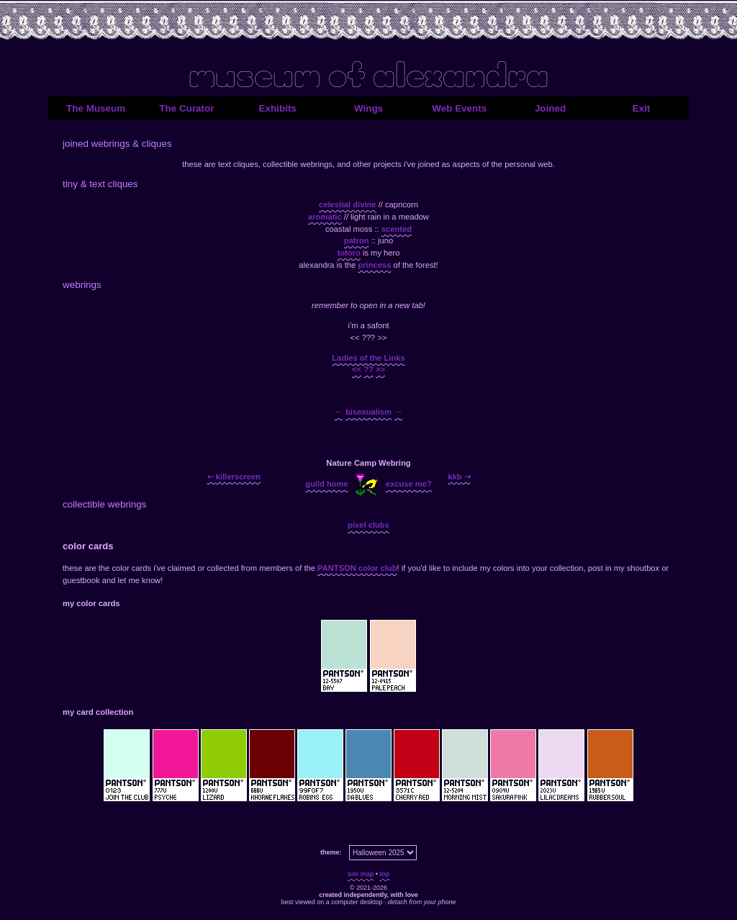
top (384, 874)
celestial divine (347, 204)
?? (368, 369)
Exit (642, 108)
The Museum (95, 108)
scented (396, 229)
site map (361, 874)
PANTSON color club (357, 568)
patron (356, 240)
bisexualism (368, 411)
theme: (330, 852)
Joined (550, 108)
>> (380, 369)
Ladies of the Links (368, 357)
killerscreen (238, 476)
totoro (348, 252)
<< (356, 369)
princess (374, 265)
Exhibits (278, 108)
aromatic (325, 216)
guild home (326, 483)
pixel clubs (368, 524)
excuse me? (409, 483)
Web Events (459, 108)
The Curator (186, 108)
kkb (454, 476)
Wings (368, 108)
